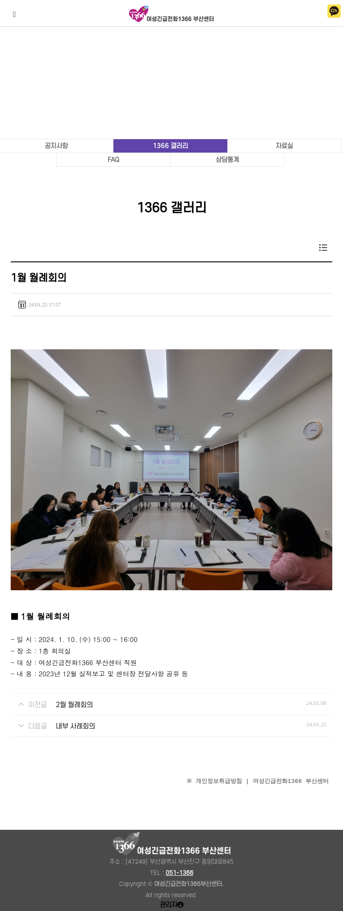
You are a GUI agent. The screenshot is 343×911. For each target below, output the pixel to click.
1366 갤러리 (170, 146)
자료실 (284, 146)
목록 (323, 247)
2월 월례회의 (74, 704)
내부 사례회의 (75, 725)
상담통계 (227, 160)
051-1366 (179, 873)
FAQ (113, 160)
